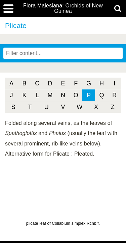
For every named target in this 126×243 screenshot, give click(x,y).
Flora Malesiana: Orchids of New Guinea (63, 8)
